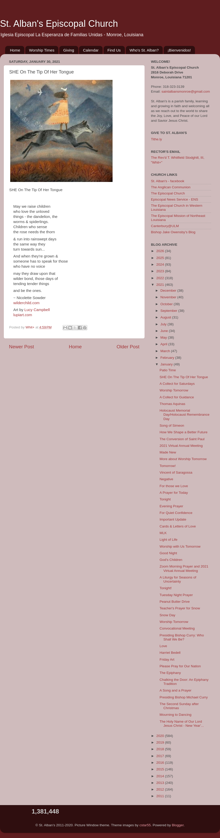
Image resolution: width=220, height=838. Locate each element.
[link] (37, 309)
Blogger (178, 825)
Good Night (168, 553)
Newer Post (21, 346)
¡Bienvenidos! (179, 50)
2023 (160, 271)
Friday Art (167, 659)
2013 (160, 783)
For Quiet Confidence (176, 513)
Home (15, 50)
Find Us (114, 50)
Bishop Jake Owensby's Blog (173, 232)
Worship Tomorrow (174, 390)
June (164, 331)
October (167, 304)
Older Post (128, 346)
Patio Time (168, 370)
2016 (160, 763)
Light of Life (169, 539)
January (167, 364)
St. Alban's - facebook (167, 181)
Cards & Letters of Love (178, 526)
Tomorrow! (168, 466)
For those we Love (174, 486)
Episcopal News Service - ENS (174, 199)
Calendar (90, 50)
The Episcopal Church (168, 193)
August (166, 317)
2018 (160, 749)
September (169, 311)
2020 (160, 736)
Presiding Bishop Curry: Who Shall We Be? (182, 637)
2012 (160, 789)
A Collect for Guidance (177, 397)
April (164, 344)
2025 (160, 258)
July (164, 324)
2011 (160, 796)
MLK (163, 533)
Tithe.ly (156, 139)
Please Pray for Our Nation (180, 666)
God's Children (171, 560)
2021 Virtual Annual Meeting (181, 446)
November (168, 297)
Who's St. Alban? (144, 50)
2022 (160, 278)
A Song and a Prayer (176, 690)
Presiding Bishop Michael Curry (184, 697)
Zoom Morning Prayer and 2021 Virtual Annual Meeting (184, 568)
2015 (160, 769)
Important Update (173, 519)
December (168, 290)
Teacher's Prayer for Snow (180, 608)
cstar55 (145, 825)
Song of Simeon (172, 425)
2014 (160, 776)
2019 (160, 742)
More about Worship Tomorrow (183, 459)
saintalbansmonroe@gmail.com (185, 91)
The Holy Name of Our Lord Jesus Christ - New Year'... (182, 724)
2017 (160, 756)
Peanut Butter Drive (175, 601)
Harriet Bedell (170, 653)
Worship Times (41, 50)
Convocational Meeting (177, 628)
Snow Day (167, 615)
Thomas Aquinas (172, 404)
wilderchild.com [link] (26, 303)
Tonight (165, 499)
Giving (68, 50)
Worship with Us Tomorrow (180, 546)
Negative (166, 479)
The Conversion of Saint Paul (182, 439)
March (165, 351)
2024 (160, 264)
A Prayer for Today (174, 493)
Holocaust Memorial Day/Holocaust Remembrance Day (185, 415)
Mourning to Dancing (176, 715)
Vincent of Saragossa (176, 472)
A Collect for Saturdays (177, 384)
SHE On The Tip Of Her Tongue (184, 377)
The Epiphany (170, 673)
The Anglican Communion (171, 187)
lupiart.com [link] (22, 315)
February (167, 358)
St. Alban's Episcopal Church (59, 23)
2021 (160, 285)
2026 (160, 251)
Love (163, 646)
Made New (168, 452)
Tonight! (166, 588)
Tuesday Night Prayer (176, 595)
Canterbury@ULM (165, 226)
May (164, 337)
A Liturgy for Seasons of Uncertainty (178, 579)
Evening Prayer (171, 506)
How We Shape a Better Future (183, 432)
